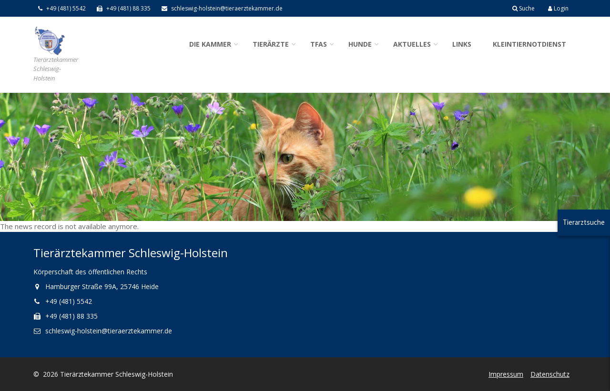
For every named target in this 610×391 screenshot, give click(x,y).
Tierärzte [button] (271, 44)
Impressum (505, 374)
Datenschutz (549, 374)
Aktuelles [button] (412, 44)
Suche (523, 8)
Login (558, 8)
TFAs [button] (318, 44)
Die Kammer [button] (210, 44)
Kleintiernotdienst (529, 44)
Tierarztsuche (584, 222)
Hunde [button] (360, 44)
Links (461, 44)
